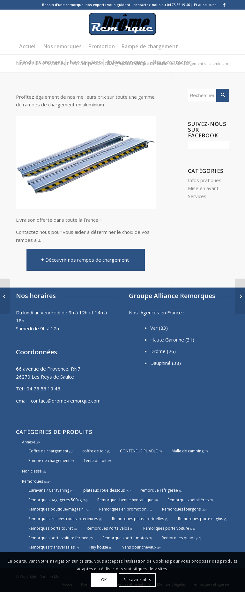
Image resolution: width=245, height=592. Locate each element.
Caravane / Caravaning (48, 490)
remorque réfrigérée (159, 490)
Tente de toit (95, 460)
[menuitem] (28, 46)
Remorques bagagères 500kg (55, 500)
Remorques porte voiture (166, 528)
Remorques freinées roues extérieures (63, 518)
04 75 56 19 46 (43, 388)
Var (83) (159, 328)
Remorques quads (178, 538)
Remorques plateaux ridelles (138, 518)
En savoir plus (137, 579)
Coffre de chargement (48, 451)
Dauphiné (160, 363)
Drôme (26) (163, 351)
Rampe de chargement (49, 460)
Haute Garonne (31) (172, 339)
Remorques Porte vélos (108, 528)
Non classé (32, 471)
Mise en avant (203, 188)
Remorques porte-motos (125, 538)
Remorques (32, 481)
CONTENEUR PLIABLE (139, 451)
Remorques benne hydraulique (125, 500)
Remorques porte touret (50, 528)
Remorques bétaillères (188, 500)
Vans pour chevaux (139, 547)
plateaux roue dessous (104, 490)
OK (104, 579)
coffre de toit (94, 451)
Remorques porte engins (200, 518)
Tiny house (98, 547)
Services (197, 196)
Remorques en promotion (122, 509)
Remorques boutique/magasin (56, 509)
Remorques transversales (51, 547)
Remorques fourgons (181, 509)
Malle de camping (188, 451)
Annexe (28, 442)
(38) (176, 363)
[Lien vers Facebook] (224, 5)
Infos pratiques (204, 180)
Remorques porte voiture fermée (58, 538)
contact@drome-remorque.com (65, 400)
